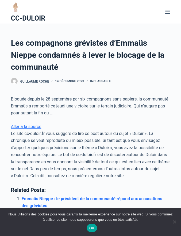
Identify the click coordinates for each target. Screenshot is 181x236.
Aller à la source (26, 126)
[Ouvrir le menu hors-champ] (167, 11)
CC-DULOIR (28, 18)
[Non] (174, 222)
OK (91, 228)
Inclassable (100, 81)
